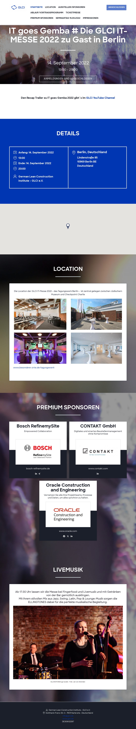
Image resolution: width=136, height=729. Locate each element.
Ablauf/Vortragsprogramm (46, 13)
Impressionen (90, 18)
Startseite (36, 8)
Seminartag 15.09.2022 (68, 18)
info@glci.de (68, 716)
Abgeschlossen (117, 8)
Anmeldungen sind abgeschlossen (68, 79)
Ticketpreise (73, 13)
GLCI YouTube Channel (100, 98)
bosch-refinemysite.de (38, 469)
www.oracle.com (68, 531)
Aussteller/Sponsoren (71, 8)
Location (50, 8)
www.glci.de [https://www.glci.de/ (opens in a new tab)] (68, 719)
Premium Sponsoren (41, 18)
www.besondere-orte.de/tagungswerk (33, 368)
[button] (68, 226)
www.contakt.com (98, 469)
